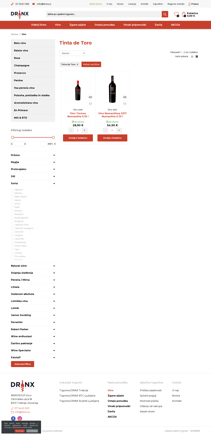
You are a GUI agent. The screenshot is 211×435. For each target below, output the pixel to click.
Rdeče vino (21, 50)
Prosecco (20, 73)
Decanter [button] (17, 322)
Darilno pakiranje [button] (21, 343)
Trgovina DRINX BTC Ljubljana (77, 395)
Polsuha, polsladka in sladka (32, 95)
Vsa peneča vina (24, 88)
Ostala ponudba (105, 24)
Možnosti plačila (149, 401)
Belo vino (20, 43)
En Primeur (21, 110)
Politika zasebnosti (150, 390)
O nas (109, 3)
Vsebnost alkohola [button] (22, 294)
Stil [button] (13, 176)
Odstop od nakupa (151, 406)
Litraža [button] (15, 287)
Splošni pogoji (148, 395)
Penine (18, 80)
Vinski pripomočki (135, 24)
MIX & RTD (20, 117)
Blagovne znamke (175, 3)
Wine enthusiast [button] (21, 336)
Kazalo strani (147, 411)
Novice (120, 3)
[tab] (33, 155)
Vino (58, 24)
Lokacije (132, 3)
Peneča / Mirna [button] (20, 279)
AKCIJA (175, 24)
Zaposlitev (158, 3)
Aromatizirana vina (26, 102)
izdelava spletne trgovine (176, 430)
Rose (17, 58)
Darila (158, 24)
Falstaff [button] (16, 357)
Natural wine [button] (19, 265)
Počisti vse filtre (91, 64)
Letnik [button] (15, 308)
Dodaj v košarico (78, 138)
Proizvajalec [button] (18, 169)
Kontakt (144, 3)
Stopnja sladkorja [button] (22, 272)
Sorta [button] (14, 183)
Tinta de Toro (69, 64)
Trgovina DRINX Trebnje (73, 390)
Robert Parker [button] (19, 329)
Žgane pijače (78, 24)
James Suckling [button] (21, 315)
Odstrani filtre (22, 364)
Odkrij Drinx (38, 24)
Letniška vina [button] (19, 301)
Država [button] (15, 155)
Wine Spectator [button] (21, 350)
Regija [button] (15, 162)
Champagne (21, 65)
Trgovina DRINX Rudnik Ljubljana (79, 401)
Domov (14, 34)
